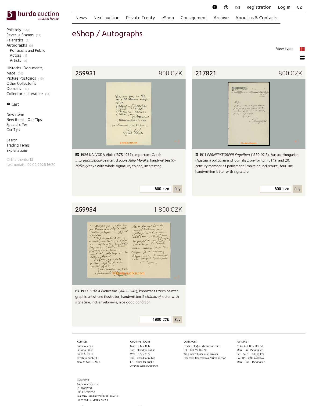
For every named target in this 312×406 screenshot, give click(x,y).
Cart (13, 104)
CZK (166, 189)
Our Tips (13, 130)
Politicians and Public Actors (27, 53)
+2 (177, 278)
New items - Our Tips (24, 120)
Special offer (17, 125)
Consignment (194, 18)
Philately (14, 30)
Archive (221, 18)
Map (97, 362)
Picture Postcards (21, 78)
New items (16, 115)
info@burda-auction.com (205, 346)
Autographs (17, 45)
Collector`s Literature (25, 94)
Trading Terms (18, 145)
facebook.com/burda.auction (210, 358)
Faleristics (15, 40)
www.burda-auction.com (204, 354)
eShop (167, 18)
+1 (177, 141)
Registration (259, 7)
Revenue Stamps (20, 35)
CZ (299, 7)
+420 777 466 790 (197, 350)
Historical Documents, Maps (25, 71)
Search (12, 140)
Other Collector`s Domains (21, 86)
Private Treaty (140, 18)
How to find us (85, 362)
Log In (284, 7)
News (81, 18)
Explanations (17, 151)
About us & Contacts (256, 18)
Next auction (106, 18)
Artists (15, 61)
